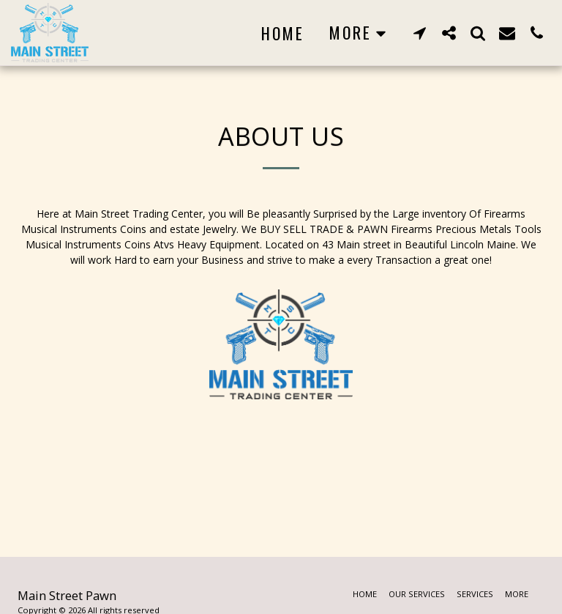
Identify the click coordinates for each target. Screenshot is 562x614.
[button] (419, 32)
